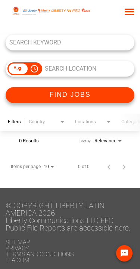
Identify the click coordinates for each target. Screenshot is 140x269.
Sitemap (18, 242)
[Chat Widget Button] (124, 253)
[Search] (70, 95)
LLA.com (17, 260)
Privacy (17, 248)
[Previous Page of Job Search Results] (109, 166)
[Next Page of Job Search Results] (123, 166)
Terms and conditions (40, 254)
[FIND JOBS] (70, 95)
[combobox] (66, 42)
